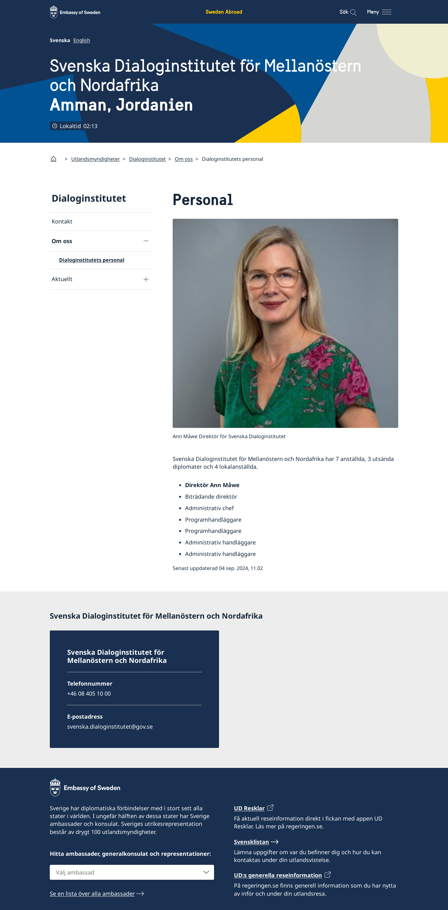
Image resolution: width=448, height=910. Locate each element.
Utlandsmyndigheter (95, 159)
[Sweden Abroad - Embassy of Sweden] (81, 12)
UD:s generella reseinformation (278, 875)
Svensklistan (251, 841)
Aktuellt (62, 279)
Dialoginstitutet (147, 159)
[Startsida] (56, 159)
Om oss (184, 159)
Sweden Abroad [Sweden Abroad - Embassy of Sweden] (224, 11)
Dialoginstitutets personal (91, 259)
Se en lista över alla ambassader (92, 893)
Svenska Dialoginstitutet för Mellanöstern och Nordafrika (224, 85)
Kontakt (62, 221)
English (81, 40)
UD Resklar (249, 808)
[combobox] (132, 872)
